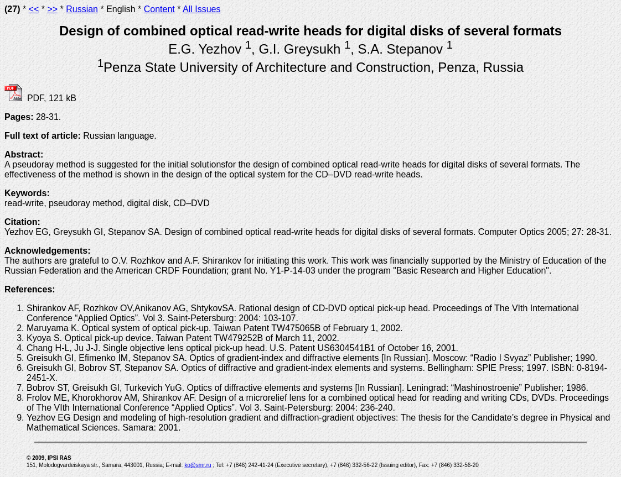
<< (34, 9)
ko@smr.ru (197, 465)
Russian (82, 9)
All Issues (201, 9)
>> (52, 9)
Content (159, 9)
